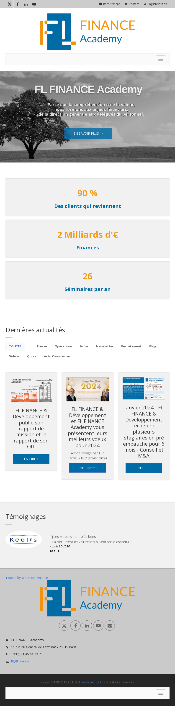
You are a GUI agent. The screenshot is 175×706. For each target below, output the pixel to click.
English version (155, 4)
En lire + (31, 462)
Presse (42, 350)
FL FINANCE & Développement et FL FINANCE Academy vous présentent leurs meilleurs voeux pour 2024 (87, 430)
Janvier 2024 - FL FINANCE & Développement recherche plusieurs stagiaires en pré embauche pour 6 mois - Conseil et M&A (144, 434)
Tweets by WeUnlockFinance (26, 577)
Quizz (31, 360)
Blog (152, 350)
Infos (84, 350)
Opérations (63, 350)
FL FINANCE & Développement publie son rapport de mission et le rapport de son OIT (31, 431)
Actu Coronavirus (57, 360)
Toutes (15, 350)
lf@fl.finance (20, 661)
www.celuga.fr (91, 682)
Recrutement (109, 4)
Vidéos (14, 360)
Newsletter (104, 350)
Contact (132, 4)
